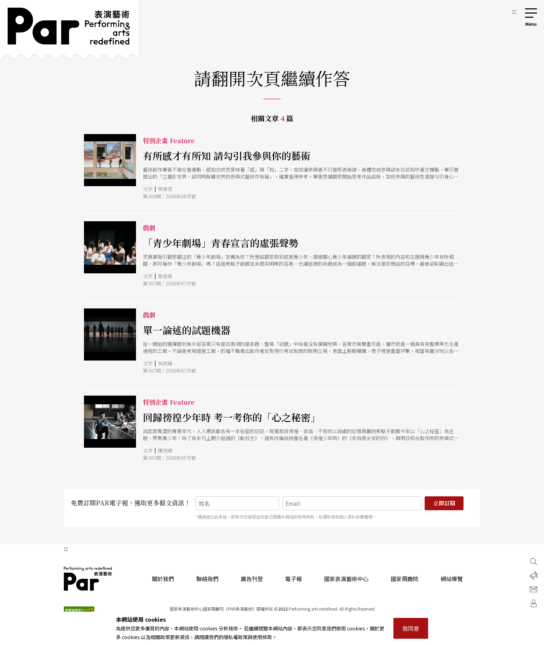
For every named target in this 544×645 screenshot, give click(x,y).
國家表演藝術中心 (346, 578)
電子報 (293, 578)
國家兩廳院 (404, 578)
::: (514, 11)
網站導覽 (452, 578)
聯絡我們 (207, 578)
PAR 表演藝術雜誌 (88, 579)
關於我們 (163, 578)
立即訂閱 (444, 503)
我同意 (410, 628)
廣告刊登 (252, 578)
